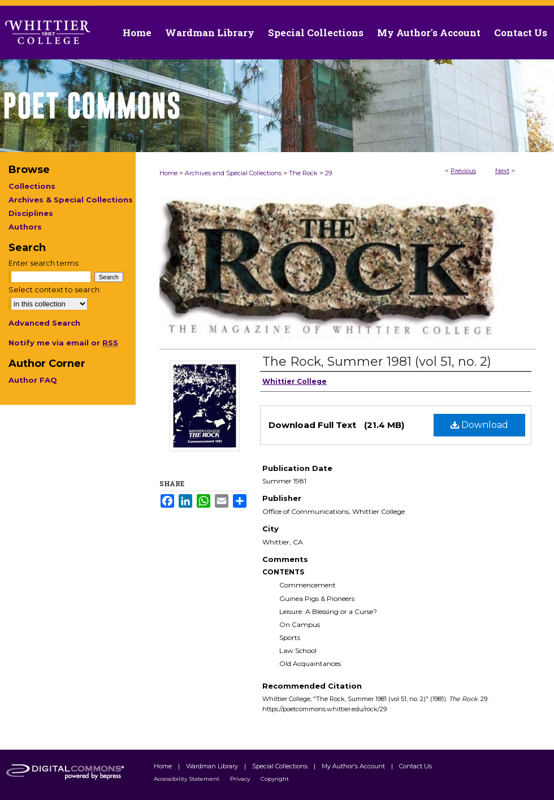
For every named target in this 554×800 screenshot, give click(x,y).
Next (502, 171)
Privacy (241, 778)
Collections (31, 186)
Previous (463, 171)
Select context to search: (54, 289)
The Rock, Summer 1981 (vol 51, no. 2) (376, 361)
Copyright (275, 778)
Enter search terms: (44, 262)
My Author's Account (354, 766)
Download (479, 425)
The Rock (303, 173)
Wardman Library (213, 766)
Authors (25, 226)
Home (168, 173)
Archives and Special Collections (233, 173)
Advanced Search (44, 322)
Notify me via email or (63, 342)
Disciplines (30, 213)
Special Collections (280, 766)
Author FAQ (32, 379)
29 (328, 173)
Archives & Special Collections (70, 199)
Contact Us (520, 32)
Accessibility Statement (187, 778)
